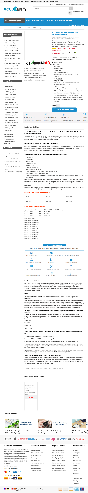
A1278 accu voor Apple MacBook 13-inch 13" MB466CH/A (30, 392)
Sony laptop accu (36, 455)
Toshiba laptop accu (37, 471)
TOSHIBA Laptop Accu (11, 115)
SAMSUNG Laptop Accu (12, 112)
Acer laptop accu (36, 468)
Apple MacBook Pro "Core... (12, 159)
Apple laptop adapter (58, 453)
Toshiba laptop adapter (59, 471)
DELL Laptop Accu (10, 102)
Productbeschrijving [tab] (31, 127)
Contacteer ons (77, 478)
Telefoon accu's (9, 137)
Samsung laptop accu (37, 458)
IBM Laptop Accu (10, 128)
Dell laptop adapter (57, 455)
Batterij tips (76, 468)
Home (28, 20)
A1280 (76, 74)
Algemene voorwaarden (77, 475)
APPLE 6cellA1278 (67, 187)
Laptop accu (12, 28)
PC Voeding (7, 144)
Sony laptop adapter (58, 468)
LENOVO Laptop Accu (11, 107)
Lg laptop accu (35, 465)
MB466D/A (57, 76)
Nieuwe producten (38, 20)
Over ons (75, 450)
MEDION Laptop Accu (11, 117)
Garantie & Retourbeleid (77, 459)
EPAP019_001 (65, 72)
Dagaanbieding (59, 20)
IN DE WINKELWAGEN (64, 110)
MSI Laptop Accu (10, 110)
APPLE (59, 64)
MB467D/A (29, 199)
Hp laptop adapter (57, 463)
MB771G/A (49, 199)
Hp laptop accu (35, 450)
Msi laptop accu (35, 460)
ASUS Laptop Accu (10, 89)
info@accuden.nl (79, 25)
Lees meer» (8, 130)
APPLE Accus (21, 28)
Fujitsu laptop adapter (58, 460)
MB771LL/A (69, 201)
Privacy (75, 471)
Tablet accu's (8, 134)
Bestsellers (49, 20)
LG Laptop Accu (10, 99)
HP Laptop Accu (10, 97)
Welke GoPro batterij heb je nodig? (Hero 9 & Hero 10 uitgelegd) (18, 432)
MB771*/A (28, 201)
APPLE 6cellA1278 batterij (33, 28)
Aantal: (54, 106)
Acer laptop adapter (58, 450)
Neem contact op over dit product (34, 80)
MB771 (68, 199)
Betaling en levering (76, 454)
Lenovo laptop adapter (58, 465)
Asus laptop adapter (58, 458)
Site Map (75, 481)
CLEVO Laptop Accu (11, 125)
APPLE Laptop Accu (11, 94)
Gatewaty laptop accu (37, 463)
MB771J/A (48, 201)
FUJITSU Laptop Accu (11, 123)
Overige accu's (9, 139)
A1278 (27, 196)
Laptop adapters (9, 141)
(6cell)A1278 (71, 74)
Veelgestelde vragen (77, 464)
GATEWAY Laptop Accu (11, 105)
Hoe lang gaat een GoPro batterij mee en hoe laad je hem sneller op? (52, 432)
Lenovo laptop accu (37, 453)
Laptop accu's (8, 86)
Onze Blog (69, 20)
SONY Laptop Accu (10, 120)
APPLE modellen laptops (45, 136)
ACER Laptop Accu (10, 92)
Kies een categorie (13, 21)
